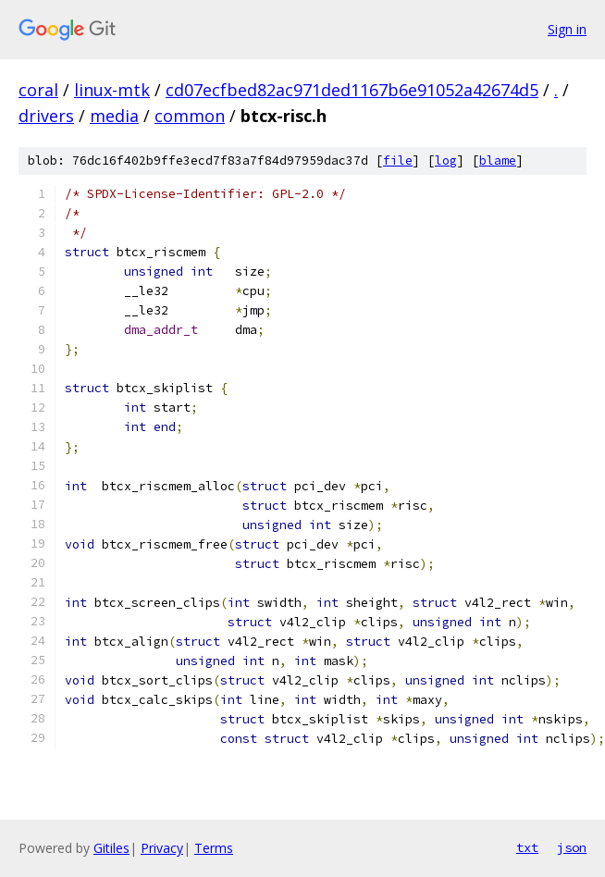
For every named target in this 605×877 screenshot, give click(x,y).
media (114, 116)
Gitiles (111, 848)
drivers (46, 116)
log (446, 160)
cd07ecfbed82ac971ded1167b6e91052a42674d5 (352, 90)
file (398, 160)
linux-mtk (112, 90)
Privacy (162, 848)
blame (497, 160)
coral (38, 90)
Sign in (567, 29)
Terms (213, 848)
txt (527, 847)
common (189, 116)
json (571, 847)
